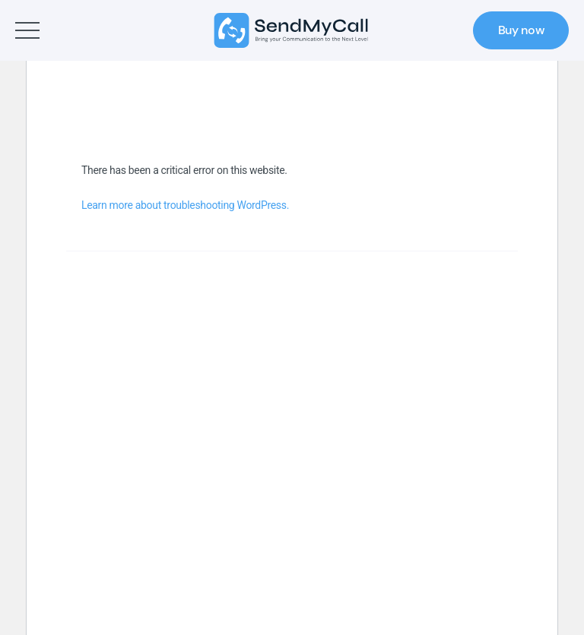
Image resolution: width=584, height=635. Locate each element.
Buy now (521, 30)
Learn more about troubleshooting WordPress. (185, 205)
